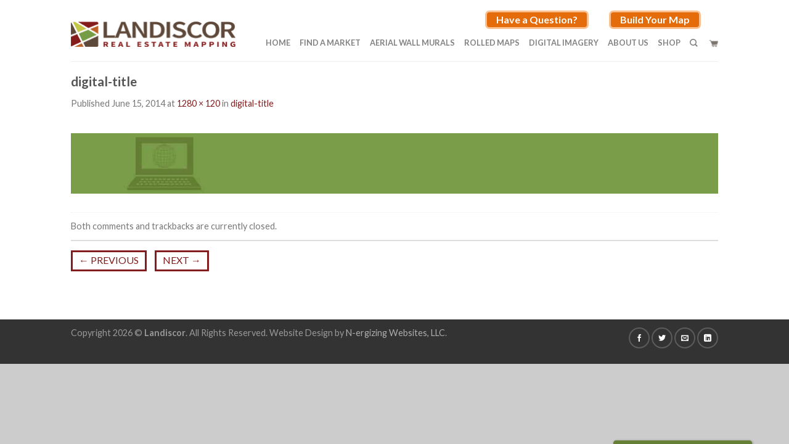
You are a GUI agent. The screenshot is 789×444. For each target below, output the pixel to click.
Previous (109, 260)
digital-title (252, 103)
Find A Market (330, 42)
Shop (669, 42)
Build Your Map (655, 19)
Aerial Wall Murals (412, 42)
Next (182, 260)
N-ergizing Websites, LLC (395, 332)
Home (278, 42)
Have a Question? (537, 19)
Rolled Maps (492, 42)
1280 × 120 (198, 103)
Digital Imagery (564, 42)
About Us (628, 42)
